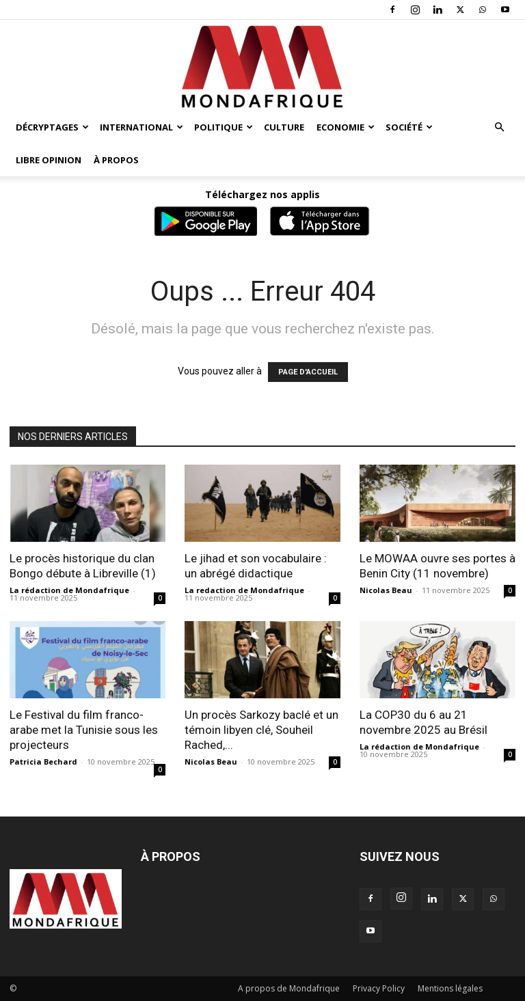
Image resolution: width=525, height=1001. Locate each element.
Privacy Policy (379, 988)
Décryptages (52, 127)
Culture (284, 127)
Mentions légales (450, 988)
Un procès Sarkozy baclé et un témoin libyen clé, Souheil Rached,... (261, 730)
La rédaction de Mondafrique (69, 590)
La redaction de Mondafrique (244, 590)
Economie (346, 127)
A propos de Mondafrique (289, 988)
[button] (499, 127)
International (141, 127)
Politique (223, 127)
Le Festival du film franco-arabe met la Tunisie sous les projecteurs (84, 730)
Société (409, 127)
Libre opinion (48, 160)
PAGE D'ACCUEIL (308, 372)
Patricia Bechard (43, 761)
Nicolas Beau (386, 590)
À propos (116, 160)
